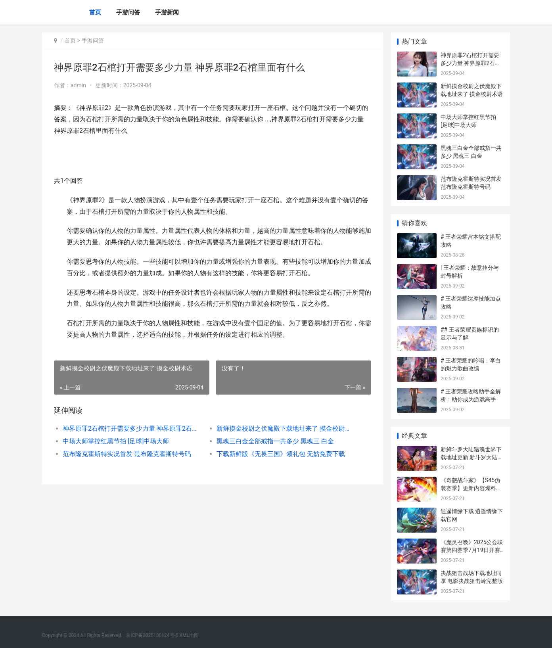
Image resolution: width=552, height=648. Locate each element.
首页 (95, 12)
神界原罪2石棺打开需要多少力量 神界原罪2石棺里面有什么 (132, 428)
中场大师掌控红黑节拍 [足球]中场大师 (116, 441)
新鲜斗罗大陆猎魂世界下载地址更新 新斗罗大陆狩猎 (472, 457)
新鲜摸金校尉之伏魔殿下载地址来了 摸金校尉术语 (286, 428)
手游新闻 (167, 12)
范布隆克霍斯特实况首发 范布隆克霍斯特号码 (127, 454)
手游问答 (128, 12)
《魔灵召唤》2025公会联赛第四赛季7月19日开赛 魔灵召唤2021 (472, 550)
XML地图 (189, 635)
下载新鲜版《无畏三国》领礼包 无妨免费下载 (281, 454)
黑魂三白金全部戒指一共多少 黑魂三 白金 (275, 441)
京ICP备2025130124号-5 (152, 635)
